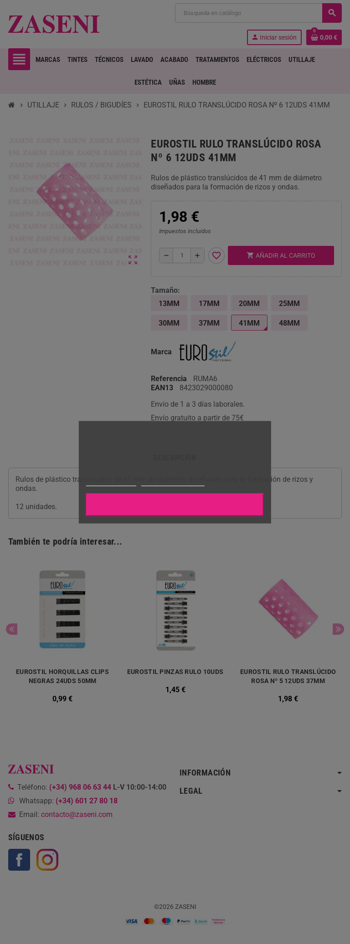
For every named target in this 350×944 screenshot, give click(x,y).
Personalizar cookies (172, 481)
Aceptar (175, 504)
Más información (111, 481)
